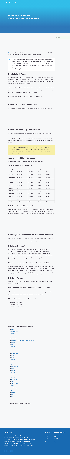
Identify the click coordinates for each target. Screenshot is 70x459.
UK (12, 394)
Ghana (13, 350)
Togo (12, 390)
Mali (12, 361)
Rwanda (13, 372)
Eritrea (13, 346)
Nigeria (13, 370)
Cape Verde (14, 337)
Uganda (13, 392)
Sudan (12, 385)
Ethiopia (13, 348)
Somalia (13, 377)
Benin (12, 329)
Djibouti (13, 342)
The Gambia (14, 389)
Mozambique (14, 366)
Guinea (13, 351)
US (12, 396)
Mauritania (14, 363)
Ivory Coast (14, 355)
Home (53, 3)
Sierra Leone (14, 376)
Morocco (13, 364)
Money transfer (11, 13)
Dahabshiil (10, 52)
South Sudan (14, 383)
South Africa (14, 381)
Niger (12, 368)
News (58, 3)
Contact (63, 3)
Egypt (12, 344)
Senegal (13, 374)
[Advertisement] (31, 43)
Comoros (13, 338)
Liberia (13, 359)
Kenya (12, 357)
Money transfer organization (21, 13)
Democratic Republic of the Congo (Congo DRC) (22, 340)
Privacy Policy (64, 456)
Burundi (13, 333)
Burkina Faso (14, 331)
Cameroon (13, 335)
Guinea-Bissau (14, 353)
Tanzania (13, 387)
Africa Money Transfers (11, 3)
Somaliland (14, 379)
